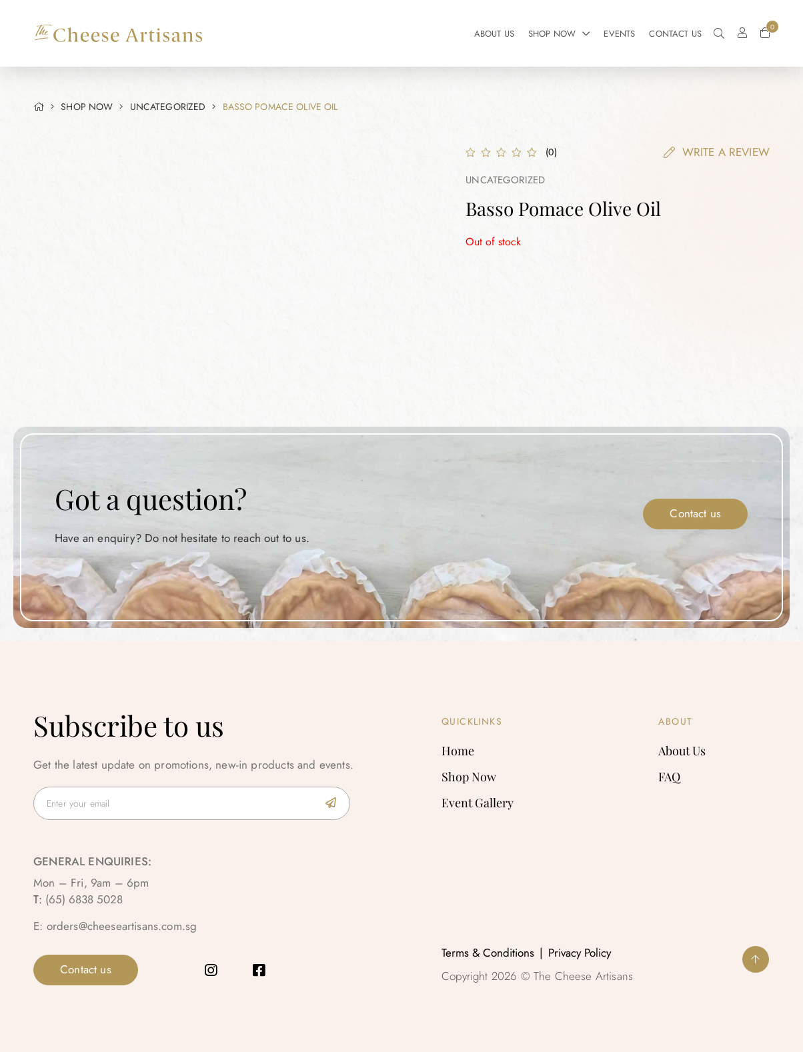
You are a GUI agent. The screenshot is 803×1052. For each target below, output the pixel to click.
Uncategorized (168, 106)
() (551, 152)
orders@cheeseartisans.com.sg (122, 926)
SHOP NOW (87, 106)
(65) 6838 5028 (84, 899)
